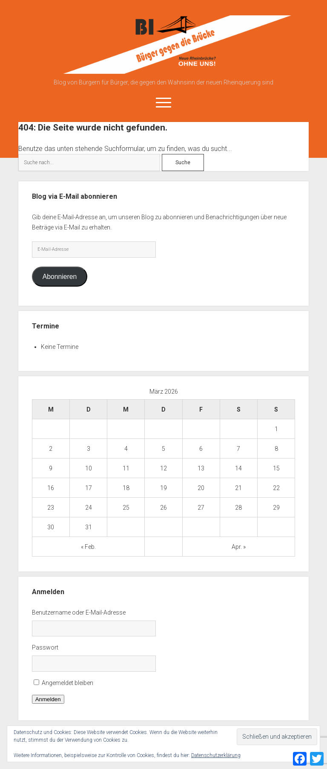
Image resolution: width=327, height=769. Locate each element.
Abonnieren (60, 276)
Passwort (45, 647)
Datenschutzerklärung (216, 755)
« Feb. (88, 546)
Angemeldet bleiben (67, 682)
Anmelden (48, 699)
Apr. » (239, 546)
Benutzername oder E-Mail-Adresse (79, 612)
